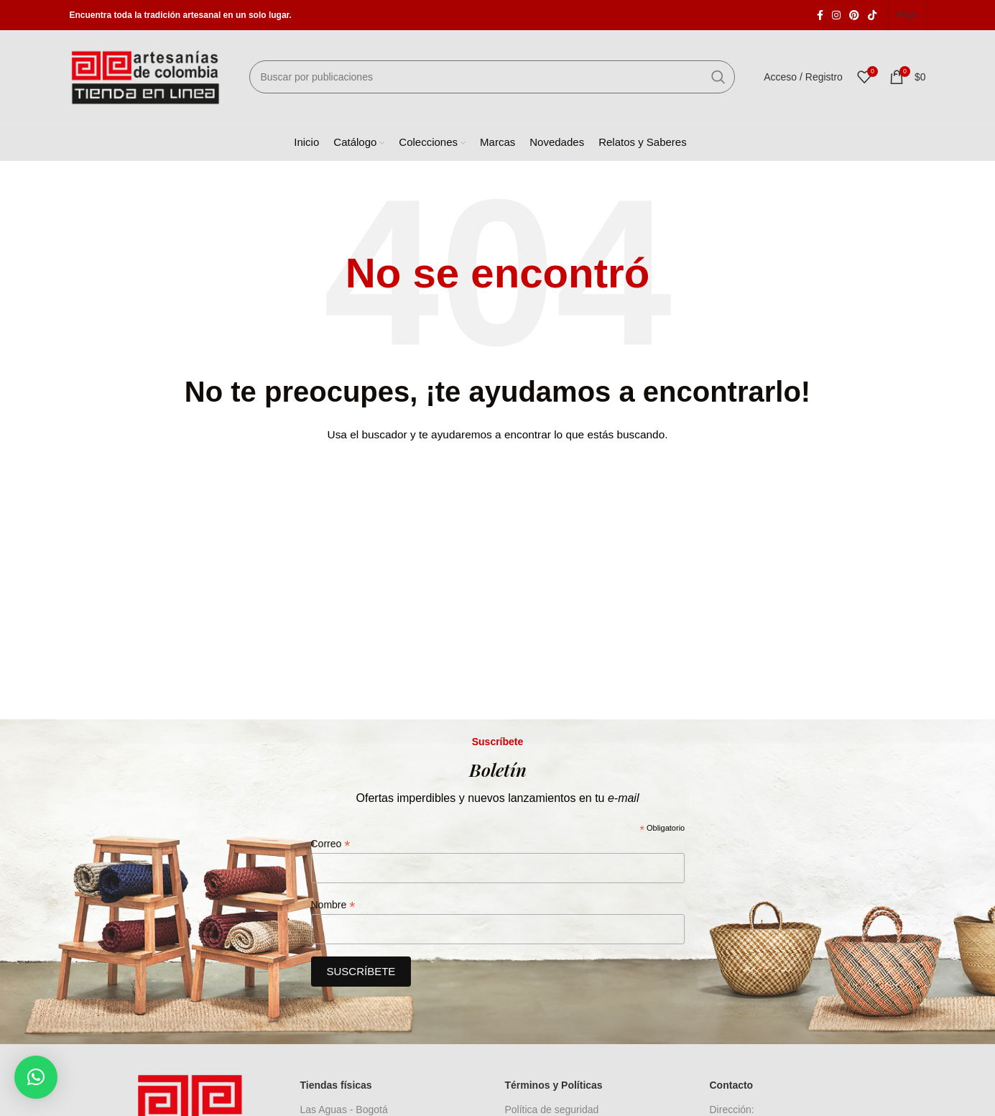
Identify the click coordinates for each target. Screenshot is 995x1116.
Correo (331, 844)
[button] (35, 1077)
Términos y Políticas (554, 1085)
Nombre (333, 905)
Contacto (732, 1085)
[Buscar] (492, 76)
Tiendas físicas (336, 1085)
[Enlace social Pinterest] (854, 15)
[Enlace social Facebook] (820, 15)
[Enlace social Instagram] (836, 15)
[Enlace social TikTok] (872, 15)
